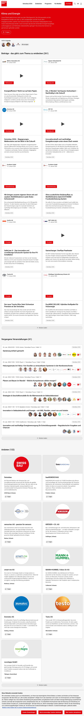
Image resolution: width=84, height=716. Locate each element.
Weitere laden (42, 328)
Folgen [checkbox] (8, 496)
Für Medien (57, 4)
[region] (42, 703)
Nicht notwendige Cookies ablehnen (50, 712)
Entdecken (38, 4)
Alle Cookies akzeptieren (73, 712)
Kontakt (68, 4)
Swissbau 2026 (27, 4)
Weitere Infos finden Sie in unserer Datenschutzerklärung (19, 707)
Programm (48, 4)
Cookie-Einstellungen (28, 712)
